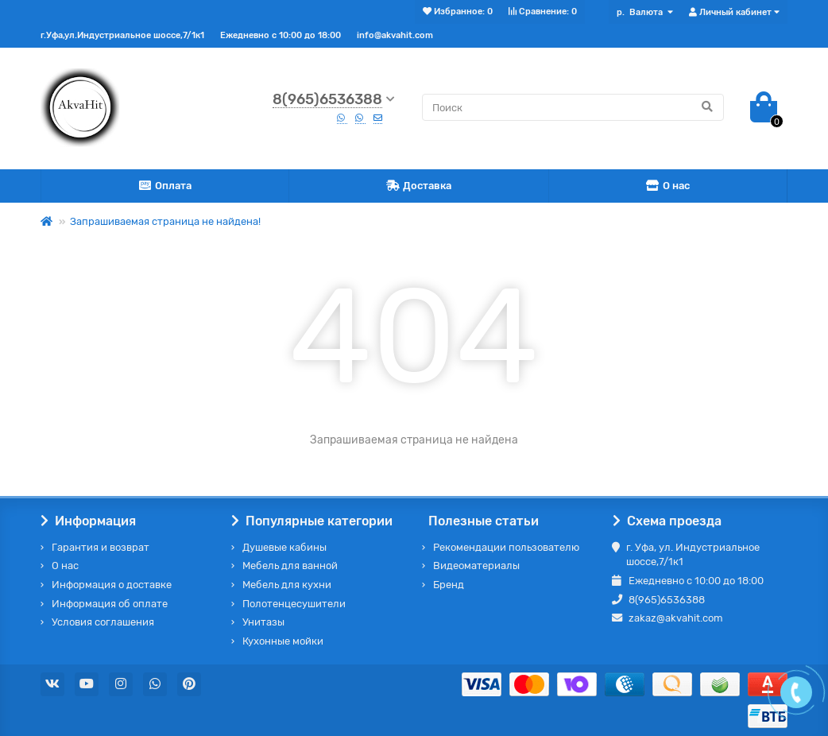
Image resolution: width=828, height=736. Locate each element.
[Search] (573, 107)
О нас (668, 186)
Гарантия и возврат (100, 547)
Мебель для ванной (290, 565)
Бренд (448, 585)
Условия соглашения (103, 622)
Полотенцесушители (294, 604)
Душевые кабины (284, 547)
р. (641, 12)
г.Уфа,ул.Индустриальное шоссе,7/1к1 (122, 35)
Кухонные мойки (282, 641)
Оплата (165, 186)
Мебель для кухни (286, 585)
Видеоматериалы (476, 565)
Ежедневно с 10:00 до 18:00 (280, 35)
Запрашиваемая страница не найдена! (165, 221)
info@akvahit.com (395, 35)
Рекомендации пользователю (506, 547)
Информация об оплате (110, 604)
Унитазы (263, 622)
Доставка (419, 186)
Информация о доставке (112, 585)
